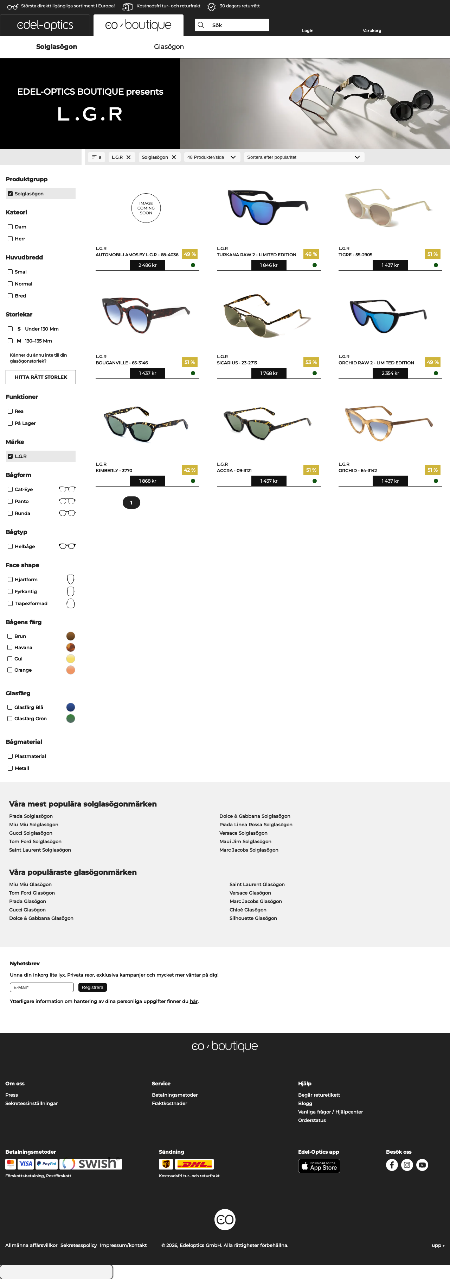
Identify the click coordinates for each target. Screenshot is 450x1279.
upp (438, 1245)
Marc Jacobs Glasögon (256, 901)
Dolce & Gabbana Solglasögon (254, 816)
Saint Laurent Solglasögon (40, 850)
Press (11, 1095)
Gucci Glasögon (27, 910)
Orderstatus (312, 1120)
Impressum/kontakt (123, 1245)
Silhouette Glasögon (253, 918)
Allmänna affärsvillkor (31, 1245)
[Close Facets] (41, 157)
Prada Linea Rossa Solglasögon (255, 824)
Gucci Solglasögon (30, 833)
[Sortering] (304, 157)
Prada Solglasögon (31, 816)
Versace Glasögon (250, 893)
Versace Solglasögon (243, 833)
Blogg (305, 1103)
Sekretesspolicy (78, 1245)
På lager (22, 423)
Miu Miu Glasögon (30, 884)
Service (161, 1083)
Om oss (14, 1083)
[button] (45, 25)
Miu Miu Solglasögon (33, 824)
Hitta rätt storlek (41, 377)
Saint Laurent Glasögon (257, 884)
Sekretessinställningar (31, 1103)
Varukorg (372, 30)
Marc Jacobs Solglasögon (248, 850)
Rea (16, 411)
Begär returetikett (319, 1095)
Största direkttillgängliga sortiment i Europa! (68, 5)
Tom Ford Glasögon (32, 893)
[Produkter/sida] (212, 157)
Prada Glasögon (27, 901)
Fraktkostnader (169, 1103)
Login (307, 30)
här (194, 1001)
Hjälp (304, 1083)
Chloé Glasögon (248, 910)
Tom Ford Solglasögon (35, 841)
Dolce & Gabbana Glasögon (41, 918)
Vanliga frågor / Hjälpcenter (330, 1112)
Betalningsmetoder (175, 1095)
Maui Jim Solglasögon (245, 841)
